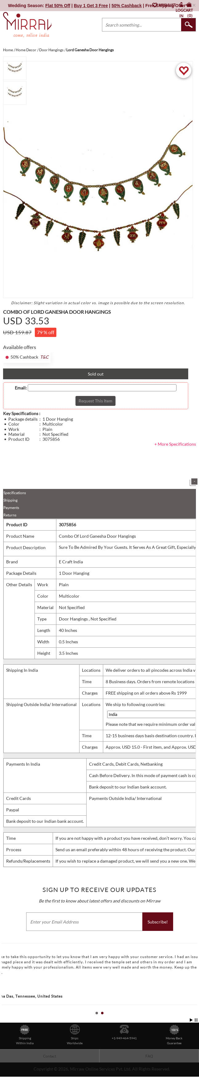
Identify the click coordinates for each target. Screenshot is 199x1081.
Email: (21, 388)
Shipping (10, 500)
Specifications (14, 492)
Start (191, 1020)
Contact (49, 1056)
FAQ (149, 1056)
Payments (11, 507)
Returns (9, 515)
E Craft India (71, 561)
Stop (196, 1020)
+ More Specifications (175, 444)
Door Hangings (74, 618)
